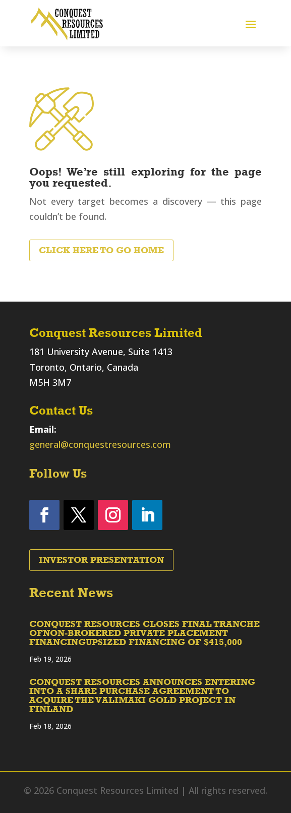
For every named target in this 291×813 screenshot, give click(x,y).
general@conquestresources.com (100, 444)
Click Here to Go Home (101, 250)
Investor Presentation (101, 559)
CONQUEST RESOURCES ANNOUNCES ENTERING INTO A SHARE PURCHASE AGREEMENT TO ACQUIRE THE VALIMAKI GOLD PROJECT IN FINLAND (142, 695)
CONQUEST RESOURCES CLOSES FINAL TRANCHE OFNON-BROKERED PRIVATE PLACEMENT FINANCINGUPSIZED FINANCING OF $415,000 (144, 633)
